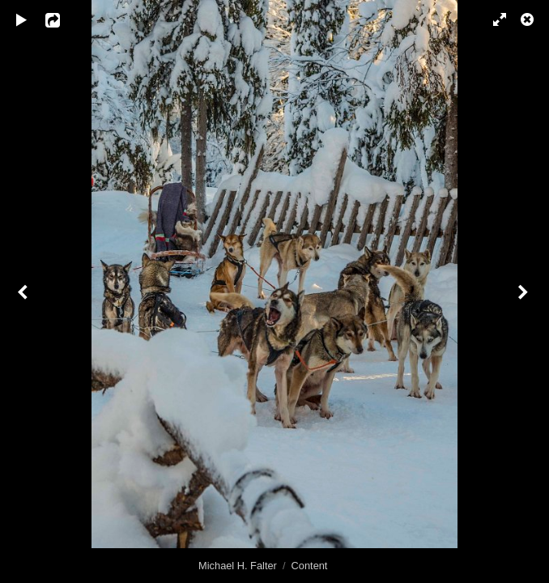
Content (310, 566)
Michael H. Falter (237, 566)
